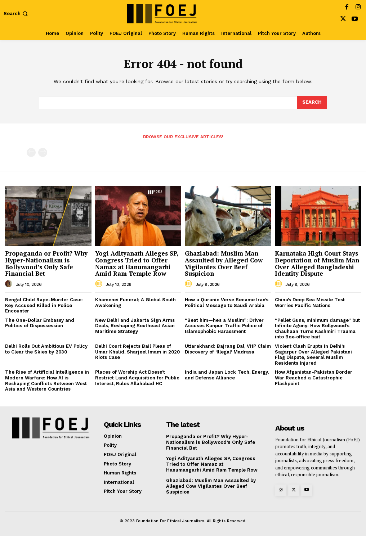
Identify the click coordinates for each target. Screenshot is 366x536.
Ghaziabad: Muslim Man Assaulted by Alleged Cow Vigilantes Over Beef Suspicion (224, 263)
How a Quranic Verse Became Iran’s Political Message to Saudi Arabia (226, 302)
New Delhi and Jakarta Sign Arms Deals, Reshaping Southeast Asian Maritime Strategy (135, 325)
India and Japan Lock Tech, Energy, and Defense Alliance (227, 374)
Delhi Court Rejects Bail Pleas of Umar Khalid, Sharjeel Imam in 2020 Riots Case (137, 351)
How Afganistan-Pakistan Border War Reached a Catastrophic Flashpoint (313, 377)
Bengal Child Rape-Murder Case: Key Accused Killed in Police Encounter (44, 305)
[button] (16, 13)
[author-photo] (9, 284)
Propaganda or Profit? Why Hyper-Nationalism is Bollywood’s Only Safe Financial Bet (46, 263)
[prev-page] (31, 152)
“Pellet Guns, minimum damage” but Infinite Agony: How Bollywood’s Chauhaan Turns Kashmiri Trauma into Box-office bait (317, 328)
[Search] (312, 102)
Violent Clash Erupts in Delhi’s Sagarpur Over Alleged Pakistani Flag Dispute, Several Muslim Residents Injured (313, 354)
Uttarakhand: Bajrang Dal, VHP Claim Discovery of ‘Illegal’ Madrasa (228, 349)
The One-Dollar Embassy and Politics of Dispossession (39, 323)
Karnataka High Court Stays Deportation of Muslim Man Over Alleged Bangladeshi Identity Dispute (317, 263)
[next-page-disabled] (42, 152)
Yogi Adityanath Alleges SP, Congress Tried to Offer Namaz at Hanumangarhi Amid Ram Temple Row (136, 263)
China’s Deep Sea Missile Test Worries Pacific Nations (310, 302)
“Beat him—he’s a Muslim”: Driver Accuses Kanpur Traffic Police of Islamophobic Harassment (224, 325)
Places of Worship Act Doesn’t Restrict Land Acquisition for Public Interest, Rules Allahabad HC (137, 377)
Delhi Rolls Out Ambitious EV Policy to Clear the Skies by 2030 (46, 349)
